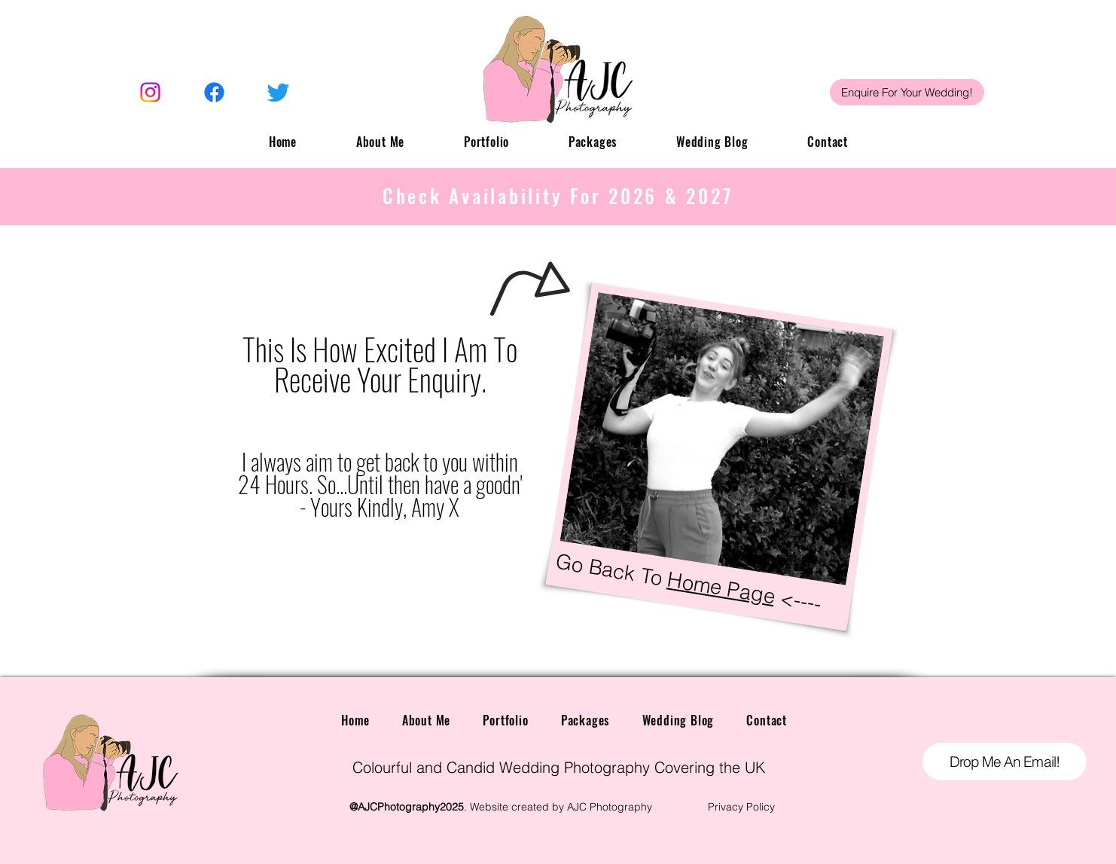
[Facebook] (214, 92)
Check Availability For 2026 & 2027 (558, 195)
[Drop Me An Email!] (1004, 761)
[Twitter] (278, 92)
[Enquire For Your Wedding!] (907, 92)
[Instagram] (150, 92)
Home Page (721, 588)
